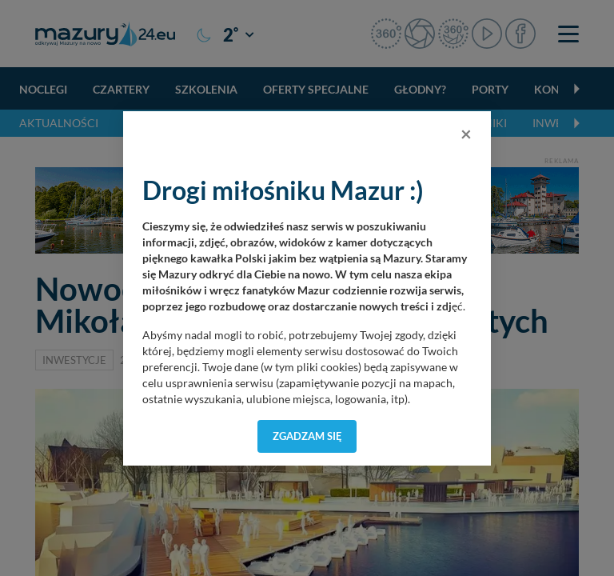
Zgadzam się (307, 436)
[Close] (466, 133)
